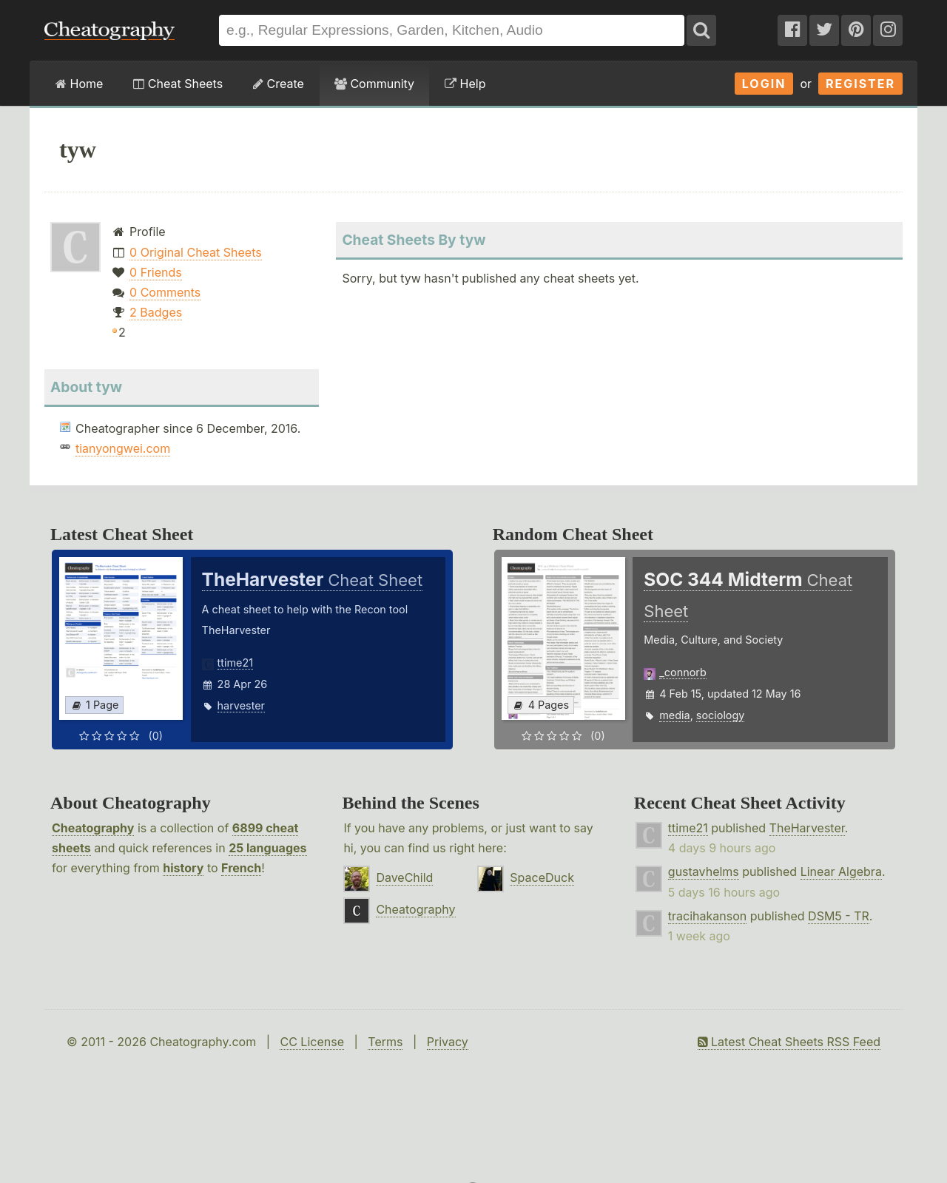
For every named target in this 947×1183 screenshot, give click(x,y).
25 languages (267, 847)
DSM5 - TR (838, 916)
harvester (241, 705)
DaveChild (404, 877)
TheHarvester (807, 827)
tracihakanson (707, 916)
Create (278, 83)
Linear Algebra (841, 871)
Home (79, 83)
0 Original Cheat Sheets (195, 252)
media (674, 715)
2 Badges (155, 312)
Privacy (447, 1041)
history (183, 867)
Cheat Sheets (178, 83)
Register (860, 83)
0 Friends (155, 272)
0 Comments (164, 292)
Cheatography (93, 827)
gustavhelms (703, 871)
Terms (385, 1041)
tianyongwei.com (122, 448)
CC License (312, 1041)
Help (465, 83)
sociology (720, 715)
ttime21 (236, 662)
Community (374, 83)
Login (764, 83)
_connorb (683, 672)
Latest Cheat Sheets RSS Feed (789, 1041)
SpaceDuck (542, 877)
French (241, 867)
